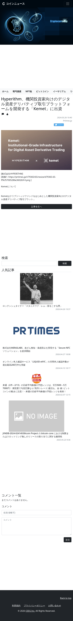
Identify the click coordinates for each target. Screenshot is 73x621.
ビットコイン (42, 91)
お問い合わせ (54, 605)
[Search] (29, 263)
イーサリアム (59, 91)
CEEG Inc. (30, 610)
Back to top (65, 598)
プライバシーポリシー (34, 605)
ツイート (59, 124)
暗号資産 (17, 91)
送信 (67, 539)
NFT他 (29, 91)
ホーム (5, 91)
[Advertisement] (36, 65)
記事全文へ (36, 206)
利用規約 (16, 605)
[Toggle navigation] (67, 3)
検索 (65, 263)
